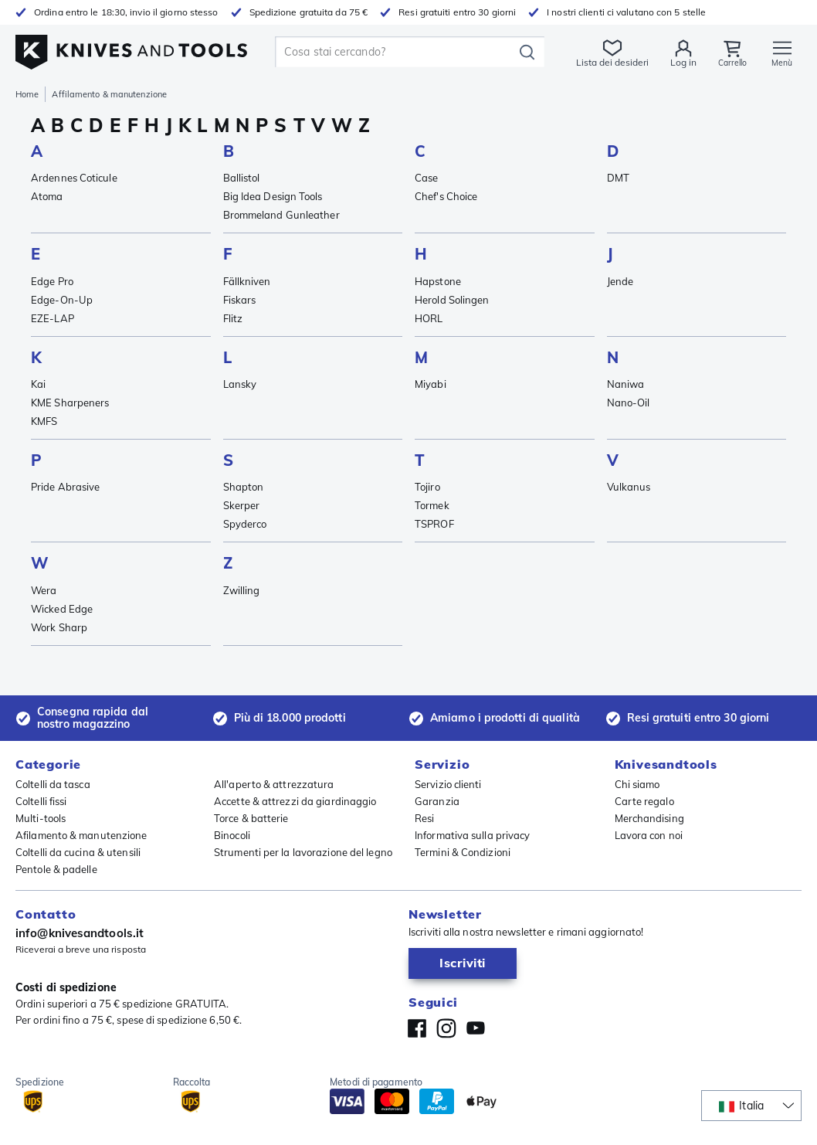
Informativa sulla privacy (473, 835)
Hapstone (438, 281)
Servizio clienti (448, 784)
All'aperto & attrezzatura (274, 784)
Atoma (47, 196)
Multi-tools (40, 818)
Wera (43, 590)
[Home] (131, 47)
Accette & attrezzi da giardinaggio (295, 801)
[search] (394, 51)
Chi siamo (637, 784)
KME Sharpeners (70, 402)
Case (426, 178)
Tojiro (427, 487)
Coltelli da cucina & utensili (78, 852)
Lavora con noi (649, 835)
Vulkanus (629, 487)
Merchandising (649, 818)
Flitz (233, 318)
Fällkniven (247, 281)
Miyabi (430, 384)
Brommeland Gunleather (281, 215)
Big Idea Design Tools (273, 196)
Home (27, 94)
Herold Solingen (452, 300)
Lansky (240, 384)
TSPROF (434, 524)
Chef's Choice (446, 196)
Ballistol (241, 178)
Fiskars (239, 300)
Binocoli (232, 835)
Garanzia (437, 801)
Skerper (241, 505)
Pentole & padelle (56, 869)
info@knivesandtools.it (79, 933)
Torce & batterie (251, 818)
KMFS (44, 421)
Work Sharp (59, 627)
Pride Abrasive (65, 487)
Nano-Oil (628, 402)
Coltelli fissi (40, 801)
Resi (424, 818)
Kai (38, 384)
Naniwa (626, 384)
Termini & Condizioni (462, 852)
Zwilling (241, 590)
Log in (679, 62)
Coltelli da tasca (52, 784)
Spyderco (245, 524)
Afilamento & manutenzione (81, 835)
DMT (618, 178)
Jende (620, 281)
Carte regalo (644, 801)
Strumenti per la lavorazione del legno (303, 852)
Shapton (243, 487)
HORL (428, 318)
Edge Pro (52, 281)
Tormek (432, 505)
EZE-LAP (52, 318)
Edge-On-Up (62, 300)
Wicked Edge (62, 609)
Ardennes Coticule (74, 178)
